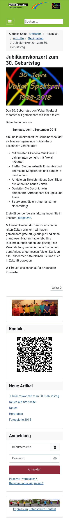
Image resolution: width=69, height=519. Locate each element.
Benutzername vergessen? (26, 483)
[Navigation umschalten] (10, 21)
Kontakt (51, 509)
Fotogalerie (24, 218)
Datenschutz (37, 509)
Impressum (20, 509)
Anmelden (34, 469)
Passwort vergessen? (23, 479)
